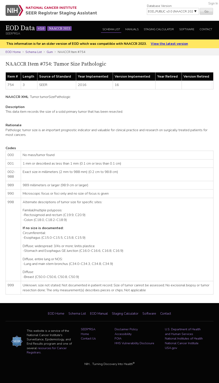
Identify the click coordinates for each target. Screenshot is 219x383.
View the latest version (169, 44)
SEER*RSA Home (88, 331)
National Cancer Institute (181, 343)
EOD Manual (99, 313)
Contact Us (88, 338)
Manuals (132, 29)
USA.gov (171, 348)
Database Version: (159, 6)
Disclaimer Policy (126, 329)
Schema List (111, 29)
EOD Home (13, 52)
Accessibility (123, 334)
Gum (50, 52)
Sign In (213, 3)
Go (206, 11)
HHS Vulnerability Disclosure (134, 343)
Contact (206, 29)
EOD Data (39, 28)
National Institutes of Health (184, 338)
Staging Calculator (159, 29)
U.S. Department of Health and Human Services (183, 331)
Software (186, 29)
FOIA (118, 338)
